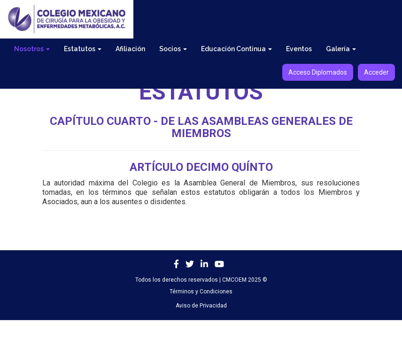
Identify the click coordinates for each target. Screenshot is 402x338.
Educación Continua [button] (236, 49)
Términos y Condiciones (201, 291)
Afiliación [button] (130, 49)
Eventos (299, 49)
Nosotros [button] (32, 49)
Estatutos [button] (82, 49)
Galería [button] (341, 49)
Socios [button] (173, 49)
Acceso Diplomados (317, 72)
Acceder (376, 72)
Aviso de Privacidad (201, 305)
